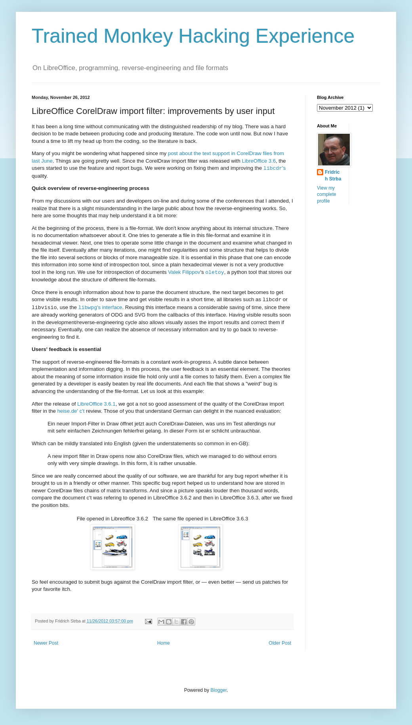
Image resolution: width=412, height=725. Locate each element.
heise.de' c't (71, 411)
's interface (100, 308)
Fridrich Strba (333, 175)
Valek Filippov (184, 272)
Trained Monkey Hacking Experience (193, 36)
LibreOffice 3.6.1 (96, 404)
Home (163, 643)
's (274, 168)
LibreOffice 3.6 (259, 161)
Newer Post (46, 643)
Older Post (280, 643)
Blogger (218, 690)
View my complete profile (326, 194)
